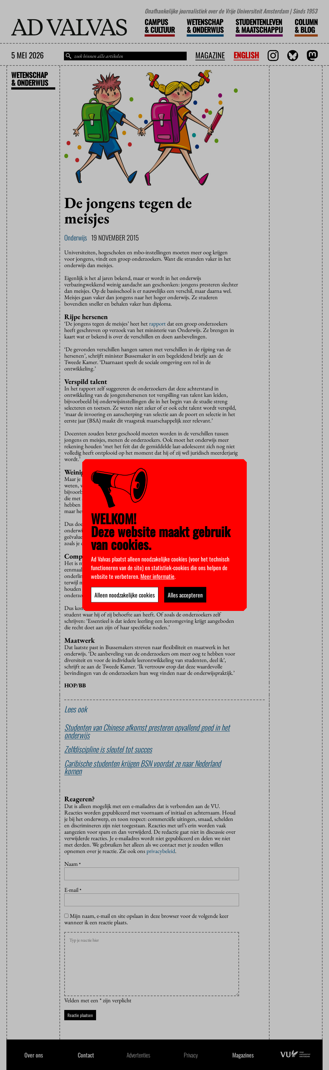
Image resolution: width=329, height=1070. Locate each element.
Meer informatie (157, 576)
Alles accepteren (185, 594)
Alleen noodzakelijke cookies (124, 594)
